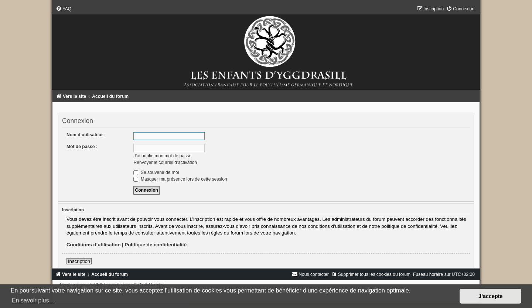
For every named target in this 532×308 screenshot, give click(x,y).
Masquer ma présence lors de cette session (180, 179)
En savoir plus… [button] (33, 300)
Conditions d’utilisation (93, 244)
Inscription (79, 261)
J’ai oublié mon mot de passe (162, 155)
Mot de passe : (82, 146)
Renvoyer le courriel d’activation (165, 162)
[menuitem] (63, 8)
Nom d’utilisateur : (86, 134)
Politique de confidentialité (156, 244)
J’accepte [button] (490, 296)
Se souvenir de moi (156, 172)
